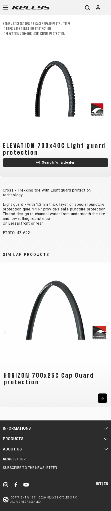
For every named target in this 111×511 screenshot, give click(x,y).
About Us (12, 449)
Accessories (21, 24)
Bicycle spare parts (47, 24)
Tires (67, 24)
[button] (5, 333)
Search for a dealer (58, 162)
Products (13, 439)
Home (6, 24)
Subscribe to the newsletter (30, 468)
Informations (17, 428)
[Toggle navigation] (6, 7)
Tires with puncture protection (28, 29)
